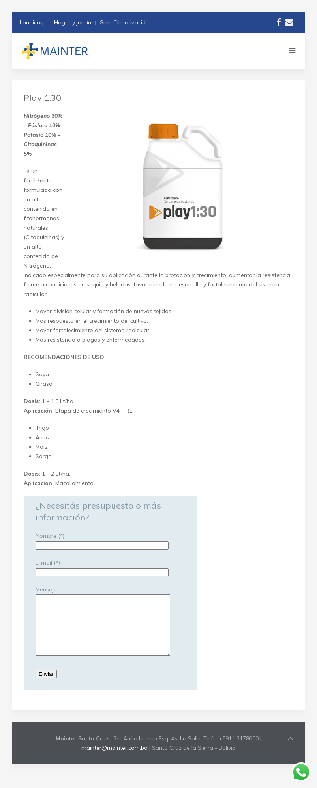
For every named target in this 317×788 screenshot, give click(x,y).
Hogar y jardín (72, 22)
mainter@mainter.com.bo (114, 759)
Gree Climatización (124, 22)
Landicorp (33, 22)
